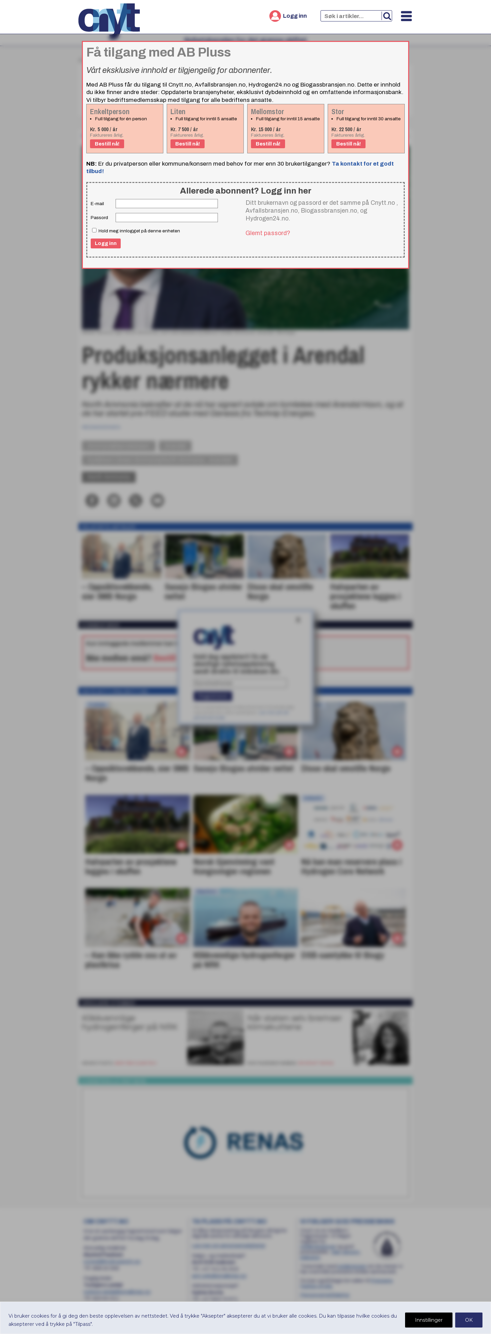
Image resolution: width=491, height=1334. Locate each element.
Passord (99, 217)
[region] (245, 1318)
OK (469, 1320)
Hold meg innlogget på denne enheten (136, 230)
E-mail (97, 203)
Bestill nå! (107, 144)
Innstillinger (429, 1320)
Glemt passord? (268, 233)
